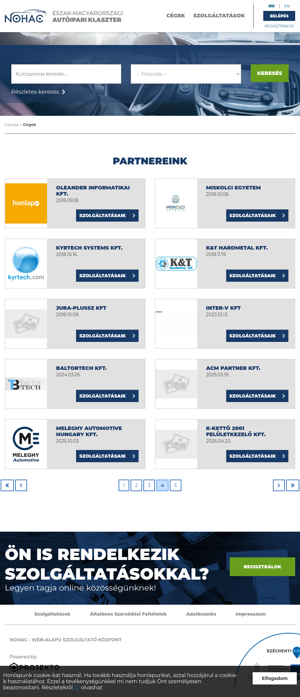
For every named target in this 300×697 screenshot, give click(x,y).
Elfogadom (275, 678)
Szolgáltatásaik (107, 215)
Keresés (269, 73)
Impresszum (251, 614)
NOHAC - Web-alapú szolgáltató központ (64, 16)
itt (77, 687)
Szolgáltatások (219, 16)
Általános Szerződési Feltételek (128, 614)
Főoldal (12, 124)
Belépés (279, 16)
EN (287, 6)
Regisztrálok (262, 567)
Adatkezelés (201, 614)
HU (272, 6)
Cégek (175, 16)
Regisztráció (279, 25)
